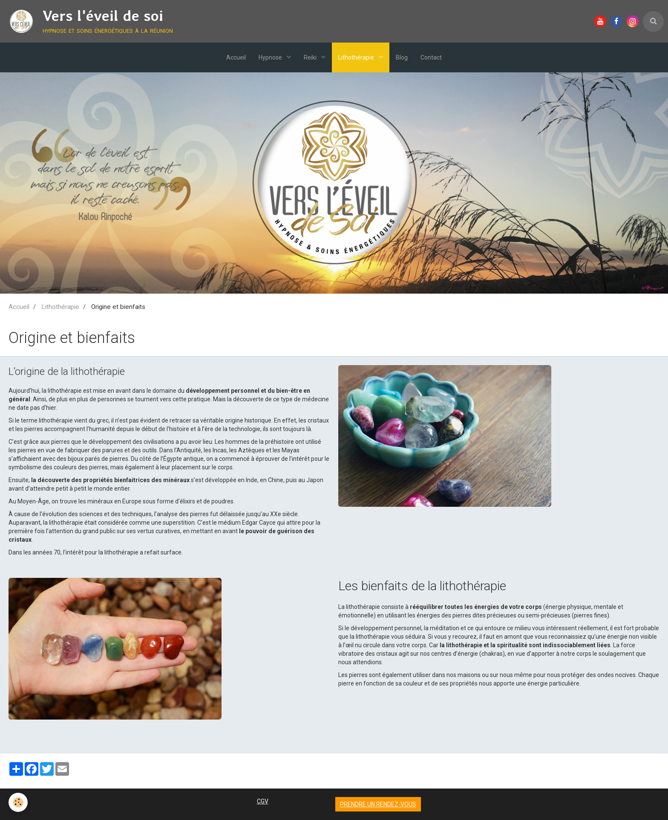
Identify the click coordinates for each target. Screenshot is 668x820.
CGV (262, 801)
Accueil (236, 57)
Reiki (311, 57)
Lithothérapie (356, 57)
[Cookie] (18, 802)
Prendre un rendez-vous (378, 804)
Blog (402, 57)
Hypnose (271, 57)
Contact (431, 57)
